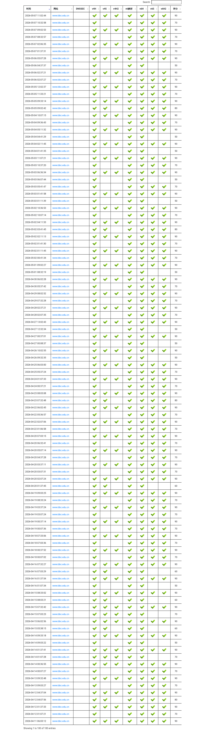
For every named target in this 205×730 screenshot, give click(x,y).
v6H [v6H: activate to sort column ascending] (142, 8)
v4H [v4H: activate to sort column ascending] (94, 8)
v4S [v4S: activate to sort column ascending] (105, 8)
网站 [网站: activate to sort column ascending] (56, 8)
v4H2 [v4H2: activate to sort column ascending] (116, 8)
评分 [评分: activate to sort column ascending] (175, 8)
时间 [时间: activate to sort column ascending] (28, 8)
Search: (162, 2)
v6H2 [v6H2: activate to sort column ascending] (163, 8)
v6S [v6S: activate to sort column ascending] (152, 8)
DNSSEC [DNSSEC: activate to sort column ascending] (80, 8)
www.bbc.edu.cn (60, 15)
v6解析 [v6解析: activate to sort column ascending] (128, 8)
